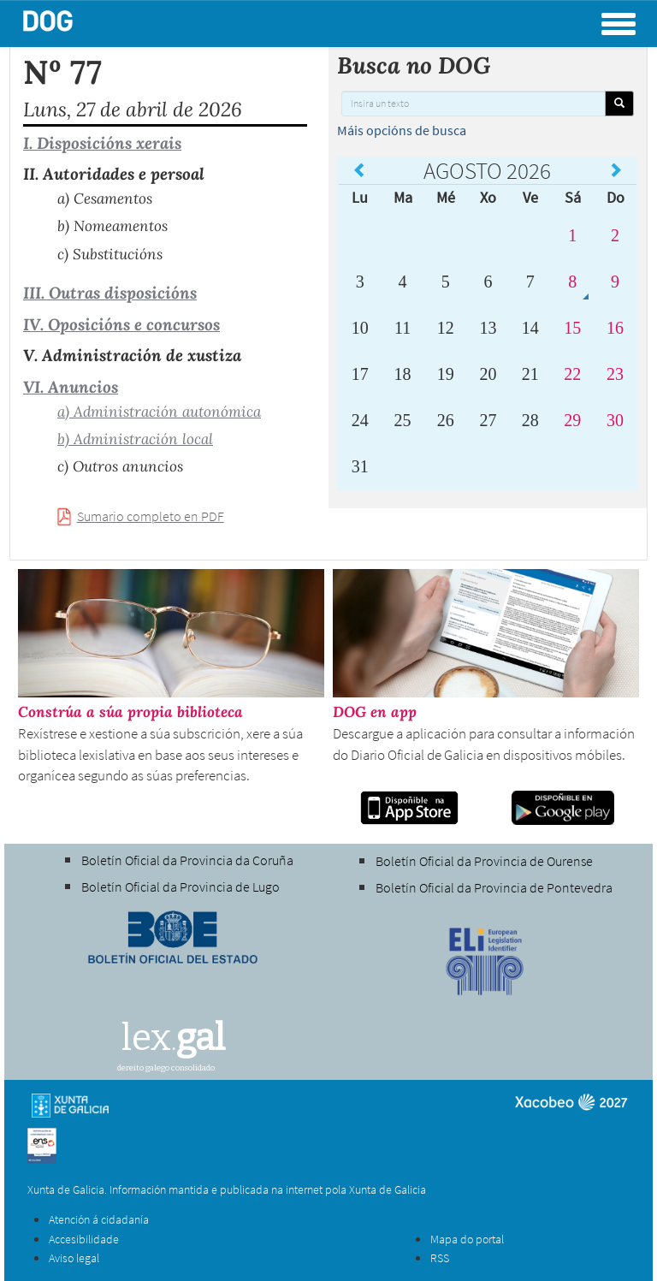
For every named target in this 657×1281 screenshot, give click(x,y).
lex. (173, 1038)
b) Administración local (135, 439)
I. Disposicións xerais (102, 143)
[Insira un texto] (473, 103)
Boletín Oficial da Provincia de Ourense (484, 860)
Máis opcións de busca (401, 130)
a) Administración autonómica (159, 411)
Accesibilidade (84, 1239)
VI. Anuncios (70, 387)
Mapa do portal (467, 1239)
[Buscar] (619, 103)
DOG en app (375, 712)
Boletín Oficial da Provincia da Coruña (187, 860)
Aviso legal (74, 1258)
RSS (439, 1258)
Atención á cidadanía (99, 1219)
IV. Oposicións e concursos (121, 324)
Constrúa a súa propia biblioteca (130, 712)
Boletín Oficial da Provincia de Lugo (180, 886)
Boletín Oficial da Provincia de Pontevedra (494, 887)
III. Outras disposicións (110, 292)
